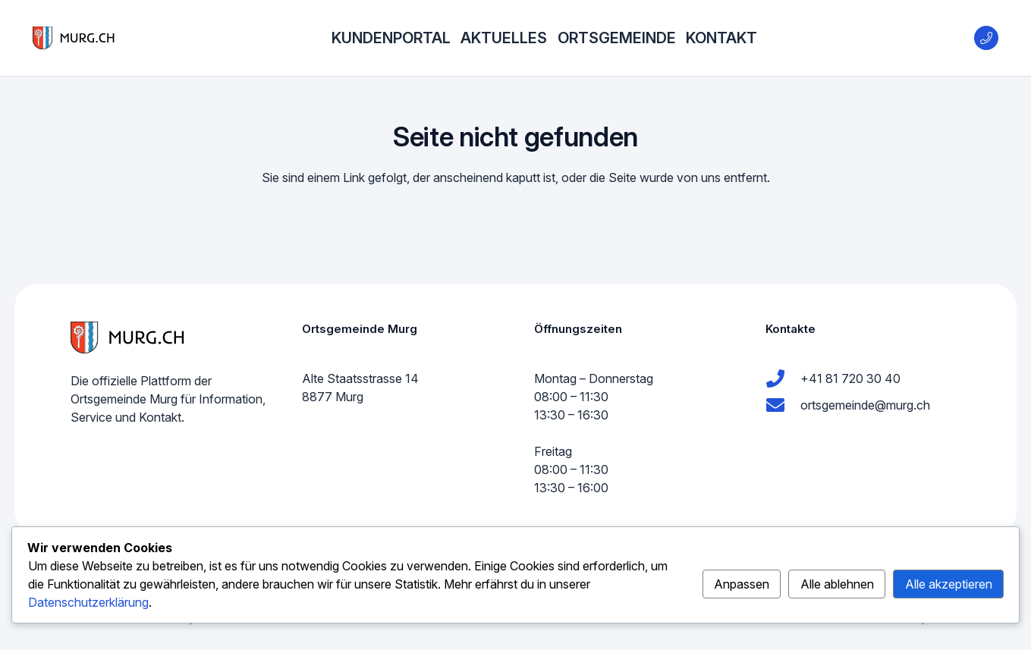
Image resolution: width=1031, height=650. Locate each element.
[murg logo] (74, 38)
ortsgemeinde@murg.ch (865, 405)
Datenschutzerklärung (88, 602)
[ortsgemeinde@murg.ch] (782, 405)
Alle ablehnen (837, 584)
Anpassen (741, 584)
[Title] (986, 38)
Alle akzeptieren (948, 584)
